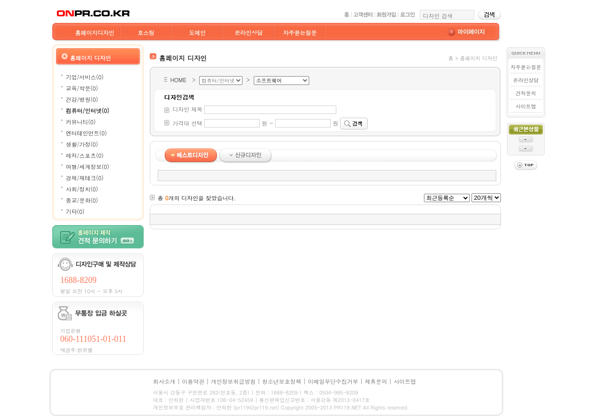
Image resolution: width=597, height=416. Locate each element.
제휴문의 (376, 381)
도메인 (197, 32)
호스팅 (146, 32)
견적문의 (525, 93)
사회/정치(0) (82, 189)
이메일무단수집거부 (333, 381)
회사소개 (164, 381)
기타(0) (75, 211)
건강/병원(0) (82, 99)
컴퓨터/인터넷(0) (87, 110)
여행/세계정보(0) (87, 166)
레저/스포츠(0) (85, 155)
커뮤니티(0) (81, 122)
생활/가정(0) (82, 144)
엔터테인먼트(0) (86, 133)
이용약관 (193, 381)
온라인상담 (249, 32)
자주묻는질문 (300, 32)
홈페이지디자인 (94, 32)
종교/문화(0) (82, 200)
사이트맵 (525, 106)
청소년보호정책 (281, 381)
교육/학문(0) (82, 88)
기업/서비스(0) (85, 77)
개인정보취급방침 (233, 381)
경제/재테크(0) (85, 178)
